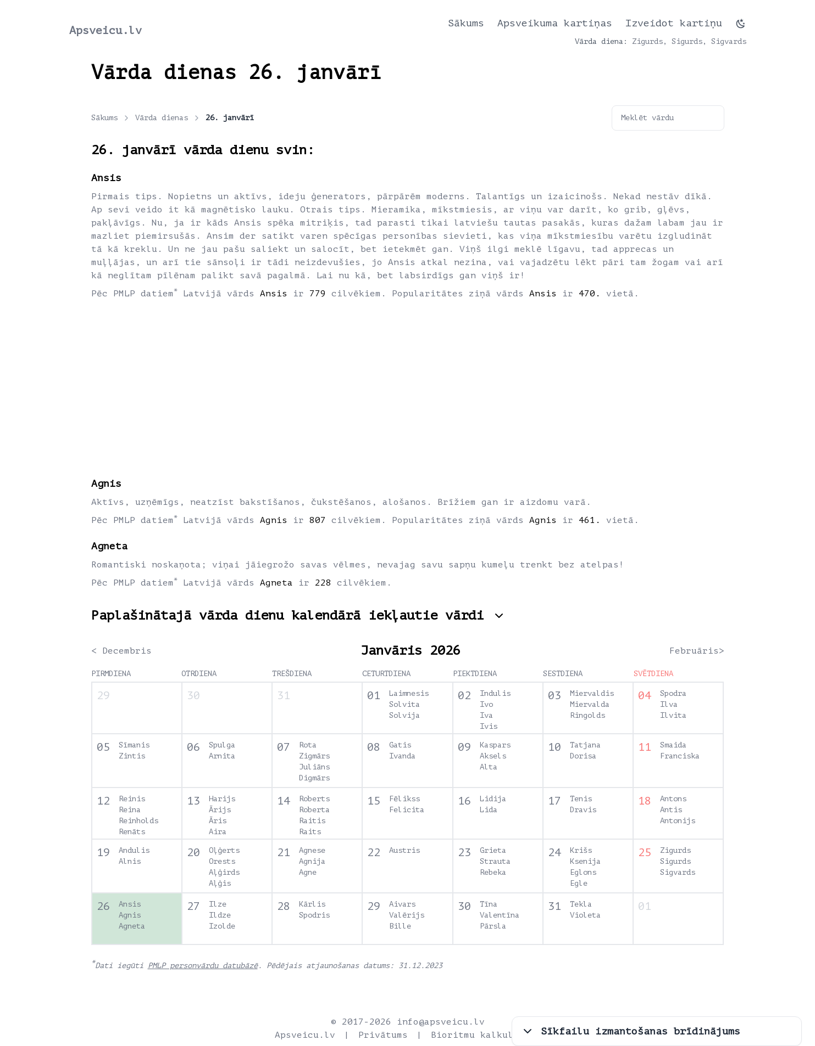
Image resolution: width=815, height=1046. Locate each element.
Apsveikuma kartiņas (554, 23)
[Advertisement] (407, 388)
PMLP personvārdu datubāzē (203, 965)
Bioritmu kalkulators (486, 1035)
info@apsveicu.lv (441, 1022)
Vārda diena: (601, 41)
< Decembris (121, 651)
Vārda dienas (168, 118)
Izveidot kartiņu (673, 23)
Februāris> (696, 651)
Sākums (466, 23)
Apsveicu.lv (105, 30)
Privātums (383, 1035)
